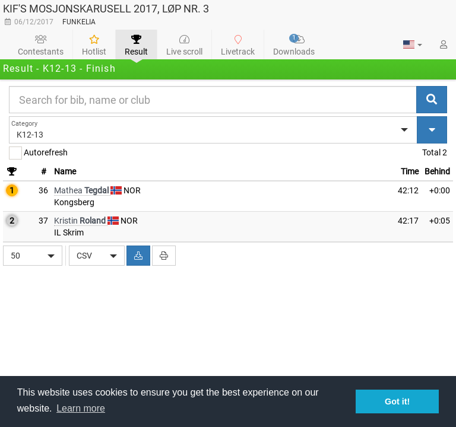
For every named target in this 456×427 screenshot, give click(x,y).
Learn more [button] (80, 408)
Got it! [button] (397, 401)
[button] (412, 44)
